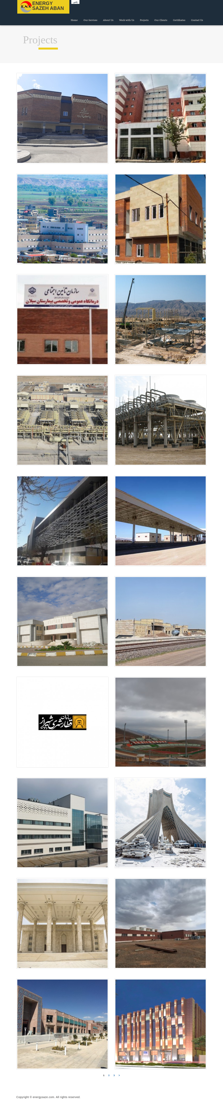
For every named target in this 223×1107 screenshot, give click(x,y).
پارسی (75, 2)
